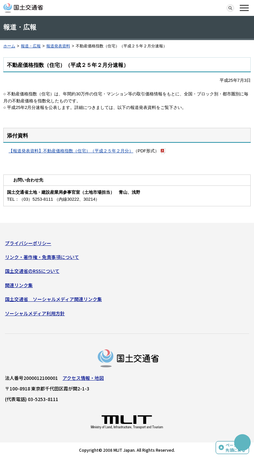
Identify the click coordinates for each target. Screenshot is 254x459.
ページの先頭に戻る (235, 447)
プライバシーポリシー (28, 243)
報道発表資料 (58, 46)
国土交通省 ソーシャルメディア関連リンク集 (53, 299)
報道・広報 (31, 46)
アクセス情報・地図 (83, 378)
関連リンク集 (19, 285)
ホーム (9, 46)
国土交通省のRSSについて (32, 271)
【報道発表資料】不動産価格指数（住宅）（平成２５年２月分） (71, 150)
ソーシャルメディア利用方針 (35, 313)
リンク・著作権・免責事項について (42, 257)
